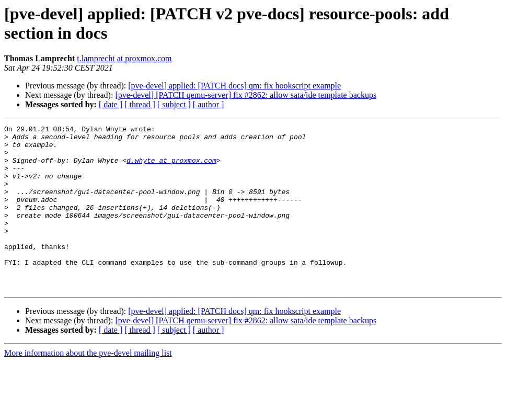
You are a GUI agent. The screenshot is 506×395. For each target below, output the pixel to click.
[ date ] (110, 104)
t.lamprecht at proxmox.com (124, 58)
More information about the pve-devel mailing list (88, 385)
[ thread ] (139, 104)
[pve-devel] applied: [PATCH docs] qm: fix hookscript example (234, 85)
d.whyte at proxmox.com (171, 168)
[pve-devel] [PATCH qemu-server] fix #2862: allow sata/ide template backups (245, 95)
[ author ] (208, 104)
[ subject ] (174, 104)
